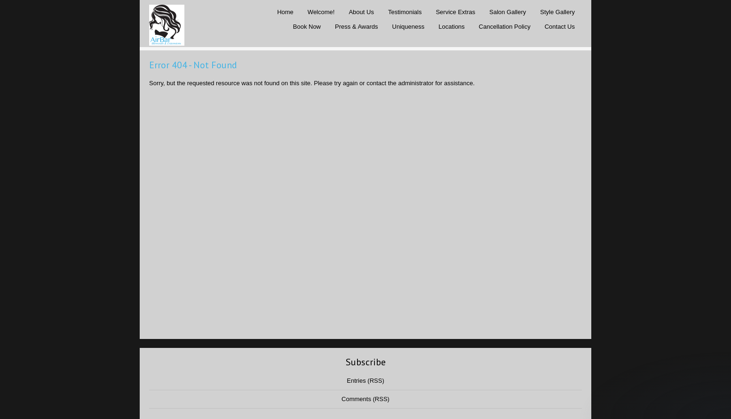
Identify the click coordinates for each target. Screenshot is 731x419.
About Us (361, 12)
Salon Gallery (507, 12)
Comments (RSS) (365, 399)
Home (285, 12)
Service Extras (455, 12)
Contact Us (560, 26)
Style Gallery (557, 12)
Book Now (307, 26)
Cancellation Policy (505, 26)
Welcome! (321, 12)
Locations (451, 26)
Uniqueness (408, 26)
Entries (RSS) (365, 380)
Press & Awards (356, 26)
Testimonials (405, 12)
